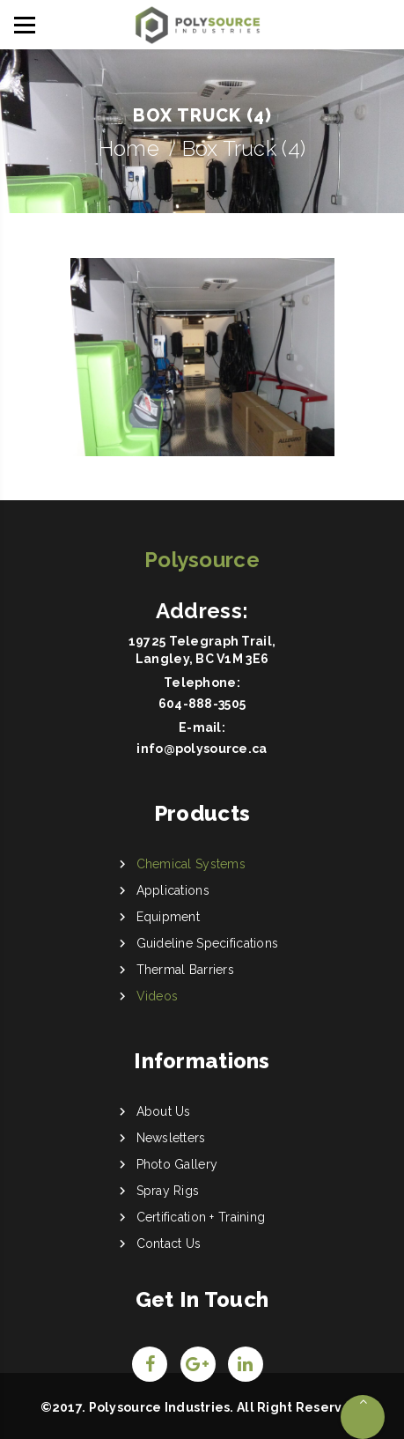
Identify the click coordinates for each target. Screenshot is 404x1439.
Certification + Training (201, 1217)
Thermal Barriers (185, 970)
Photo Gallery (177, 1164)
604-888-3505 (202, 704)
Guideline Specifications (207, 943)
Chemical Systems (191, 864)
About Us (163, 1111)
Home (129, 148)
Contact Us (169, 1243)
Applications (172, 890)
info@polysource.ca (201, 749)
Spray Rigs (168, 1191)
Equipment (168, 917)
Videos (157, 996)
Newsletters (171, 1138)
